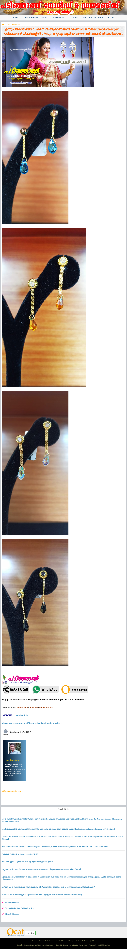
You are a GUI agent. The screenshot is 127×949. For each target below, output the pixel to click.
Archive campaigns (12, 902)
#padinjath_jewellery (51, 723)
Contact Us (58, 18)
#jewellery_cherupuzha (14, 723)
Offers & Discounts (12, 914)
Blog (111, 18)
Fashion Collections (35, 18)
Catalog (73, 18)
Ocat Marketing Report (46, 945)
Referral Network (93, 18)
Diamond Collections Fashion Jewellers (19, 908)
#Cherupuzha (33, 723)
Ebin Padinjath (12, 760)
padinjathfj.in (21, 715)
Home (16, 18)
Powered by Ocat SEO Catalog (99, 945)
